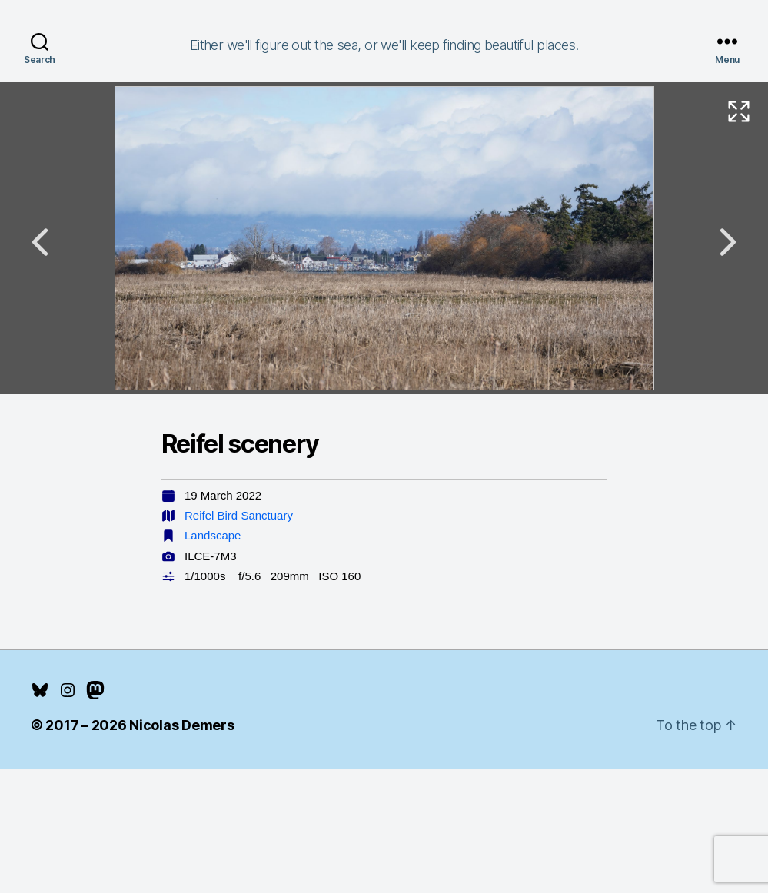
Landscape (213, 535)
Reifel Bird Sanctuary (239, 515)
